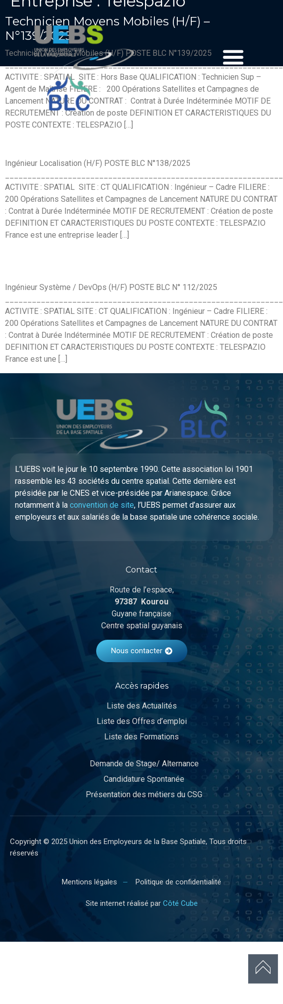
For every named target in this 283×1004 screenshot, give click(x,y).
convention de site (102, 505)
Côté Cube (180, 903)
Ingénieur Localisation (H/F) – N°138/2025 (126, 146)
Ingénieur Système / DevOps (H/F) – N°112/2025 (110, 263)
